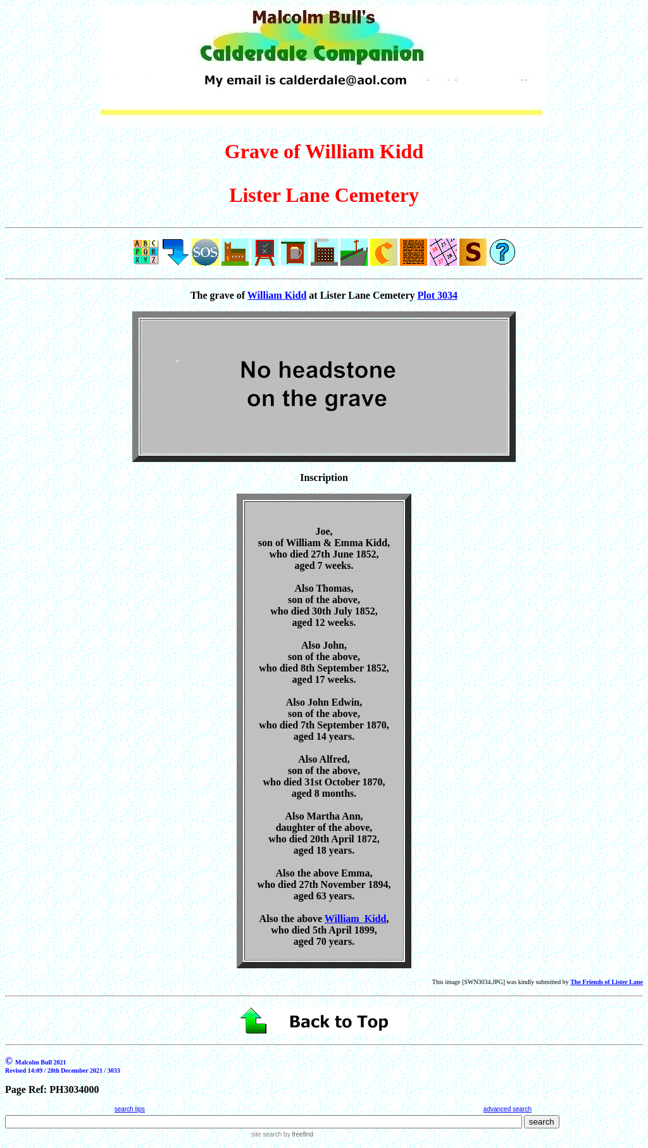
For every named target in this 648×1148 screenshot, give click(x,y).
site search (266, 1134)
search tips (130, 1109)
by (297, 1134)
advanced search (507, 1109)
